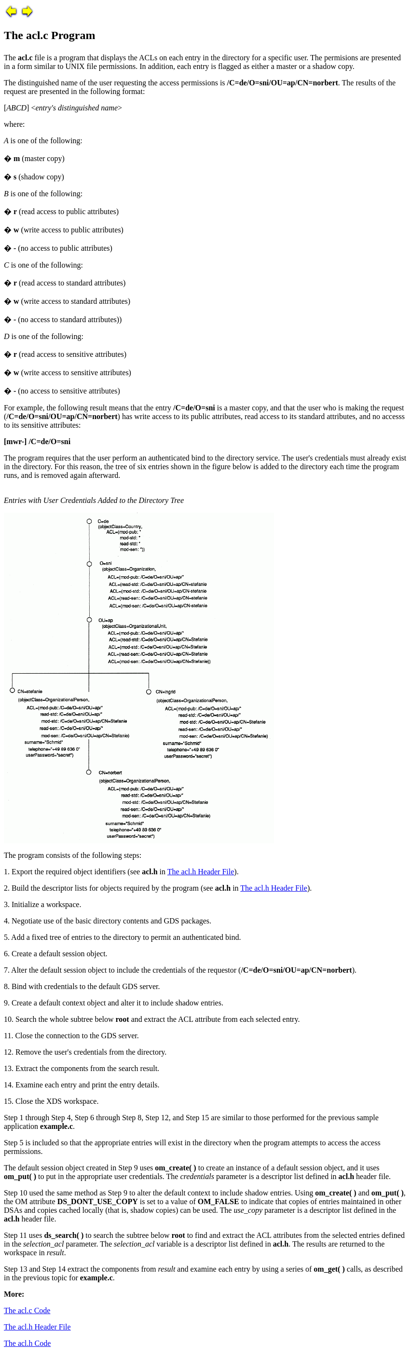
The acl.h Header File (200, 872)
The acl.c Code (27, 1310)
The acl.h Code (27, 1343)
